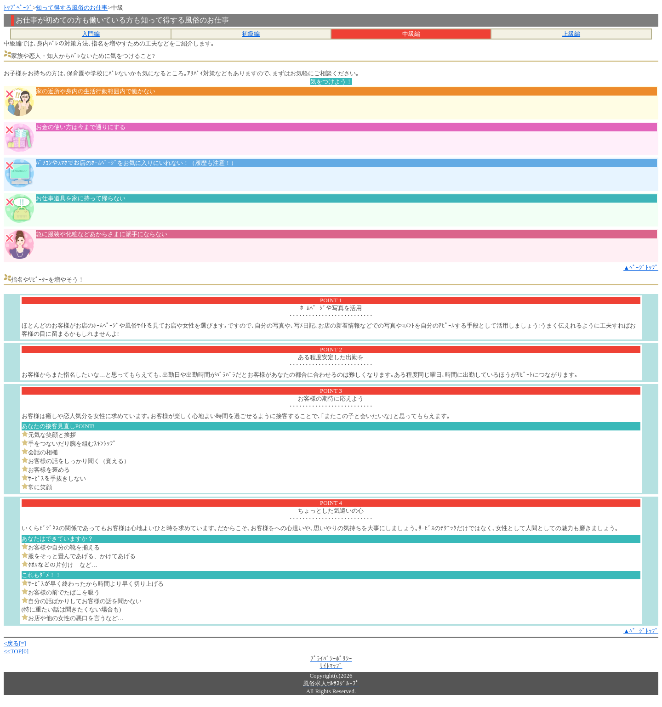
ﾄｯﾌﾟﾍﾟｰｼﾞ (18, 7)
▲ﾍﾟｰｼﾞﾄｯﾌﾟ (640, 267)
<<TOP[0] (16, 651)
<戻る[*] (15, 643)
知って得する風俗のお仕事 (72, 7)
